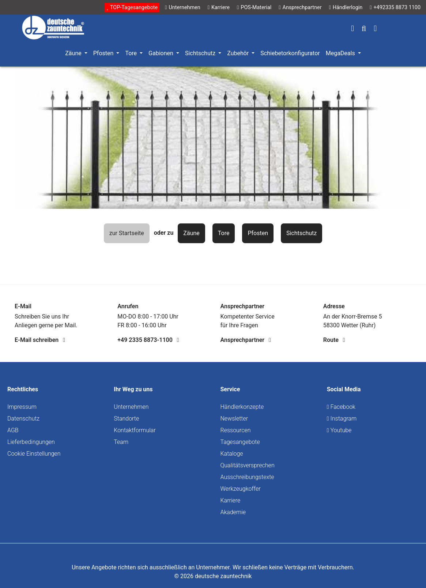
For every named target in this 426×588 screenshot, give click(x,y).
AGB (13, 430)
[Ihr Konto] (352, 29)
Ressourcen (235, 430)
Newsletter (234, 418)
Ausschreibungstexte (247, 477)
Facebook (341, 406)
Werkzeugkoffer (240, 488)
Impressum (22, 406)
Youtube (339, 430)
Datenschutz (23, 418)
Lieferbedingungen (31, 441)
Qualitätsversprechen (247, 465)
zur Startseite (126, 233)
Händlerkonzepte (242, 406)
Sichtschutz (301, 233)
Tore (224, 233)
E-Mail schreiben (40, 339)
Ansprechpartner (245, 339)
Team (121, 441)
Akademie (233, 512)
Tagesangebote (240, 441)
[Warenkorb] (375, 29)
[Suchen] (364, 29)
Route (334, 339)
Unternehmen (131, 406)
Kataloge (231, 453)
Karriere (230, 500)
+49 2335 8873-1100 (148, 339)
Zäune (191, 233)
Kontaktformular (135, 430)
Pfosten (258, 233)
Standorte (126, 418)
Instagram (342, 418)
